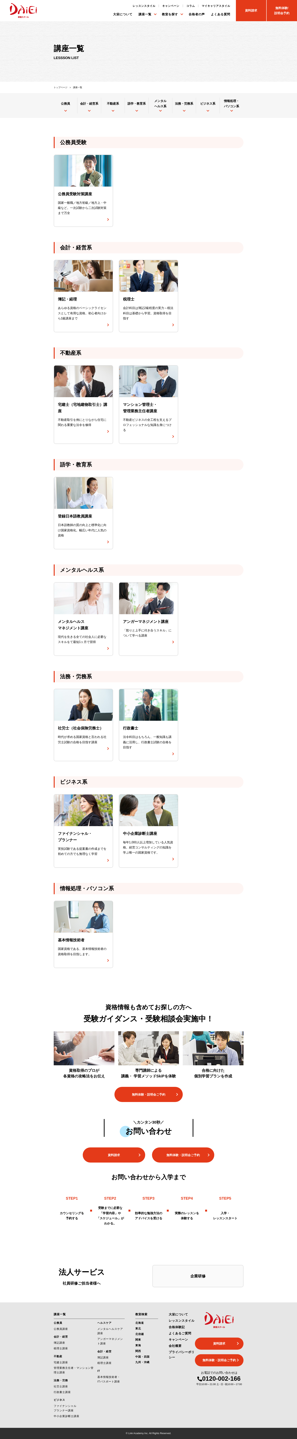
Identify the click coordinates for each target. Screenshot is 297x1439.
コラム (190, 5)
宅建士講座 (61, 1362)
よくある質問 (220, 14)
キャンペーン (170, 5)
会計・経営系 (89, 103)
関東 (138, 1339)
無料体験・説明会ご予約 (148, 1094)
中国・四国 (142, 1356)
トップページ (60, 87)
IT (98, 1370)
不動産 (58, 1356)
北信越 (139, 1333)
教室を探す (170, 14)
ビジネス (59, 1399)
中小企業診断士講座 (66, 1416)
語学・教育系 (137, 103)
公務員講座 (61, 1328)
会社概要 (175, 1345)
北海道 (139, 1322)
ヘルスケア (104, 1322)
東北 (138, 1328)
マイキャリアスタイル (216, 5)
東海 (138, 1345)
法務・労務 (61, 1380)
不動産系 (113, 103)
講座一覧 (145, 14)
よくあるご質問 (180, 1333)
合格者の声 (197, 14)
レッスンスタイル (144, 5)
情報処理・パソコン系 (231, 103)
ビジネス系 (207, 103)
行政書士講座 (62, 1392)
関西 (138, 1351)
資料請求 (114, 1155)
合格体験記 (177, 1327)
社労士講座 (61, 1386)
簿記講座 (59, 1342)
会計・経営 (61, 1336)
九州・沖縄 (142, 1362)
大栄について (122, 14)
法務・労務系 (184, 103)
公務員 (65, 103)
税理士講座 (61, 1348)
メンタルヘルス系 (160, 103)
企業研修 (198, 1276)
